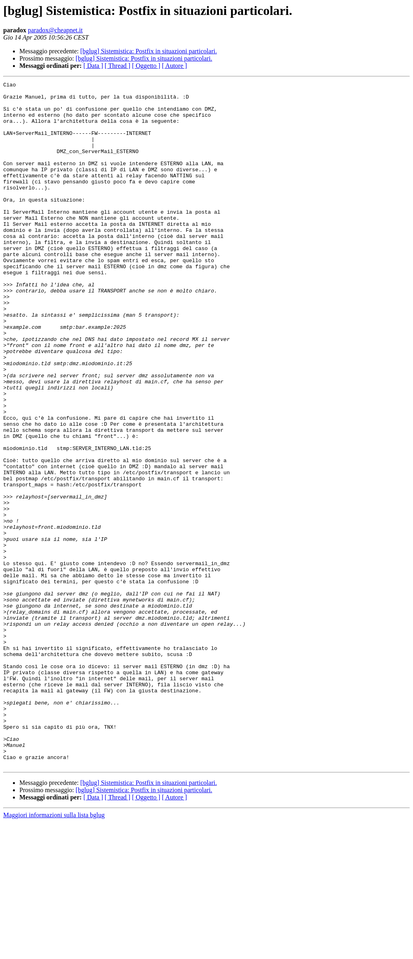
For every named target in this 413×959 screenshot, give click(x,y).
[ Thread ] (118, 65)
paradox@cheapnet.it (55, 30)
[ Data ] (93, 65)
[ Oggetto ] (146, 65)
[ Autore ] (174, 65)
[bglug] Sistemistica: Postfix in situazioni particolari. (148, 51)
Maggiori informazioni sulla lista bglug (54, 951)
